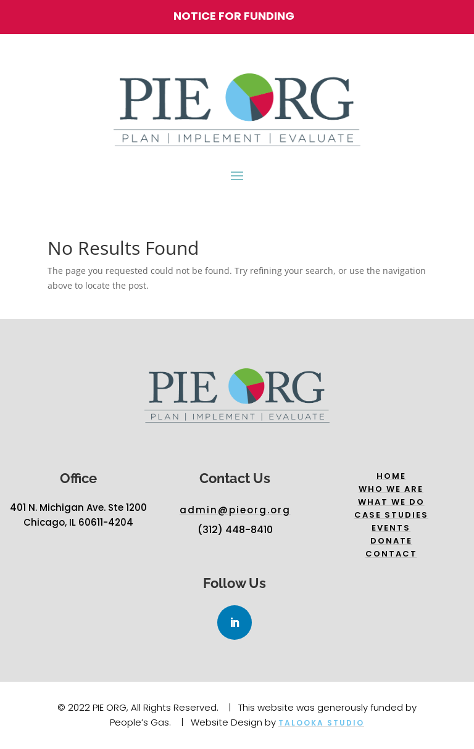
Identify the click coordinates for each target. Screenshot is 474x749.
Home (391, 476)
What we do (391, 502)
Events (391, 528)
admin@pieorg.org (235, 509)
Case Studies (391, 515)
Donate (391, 541)
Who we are (391, 489)
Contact (391, 554)
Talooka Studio (321, 723)
